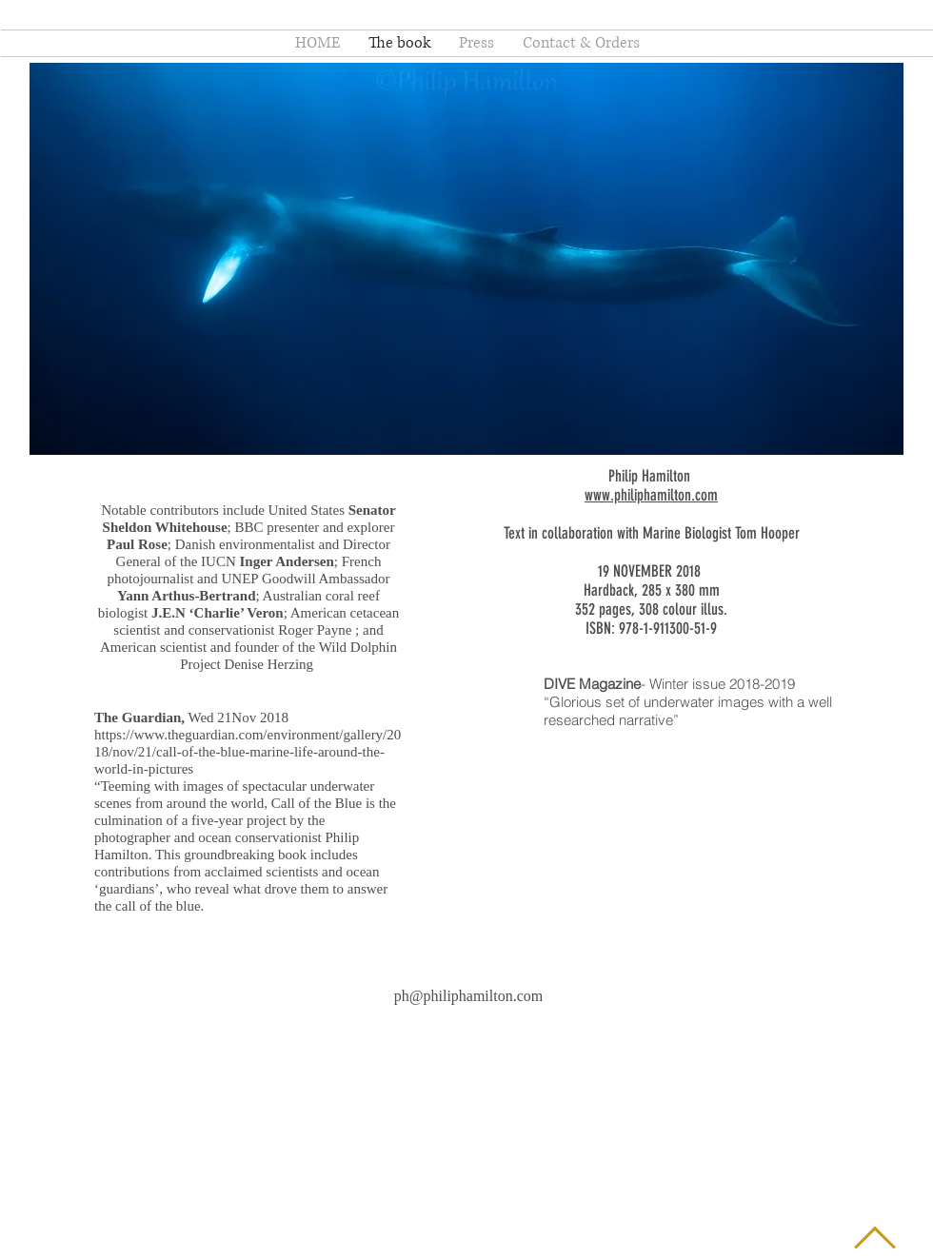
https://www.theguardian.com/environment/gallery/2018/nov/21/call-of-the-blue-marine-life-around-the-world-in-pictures (247, 751)
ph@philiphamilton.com (469, 996)
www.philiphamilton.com (651, 494)
